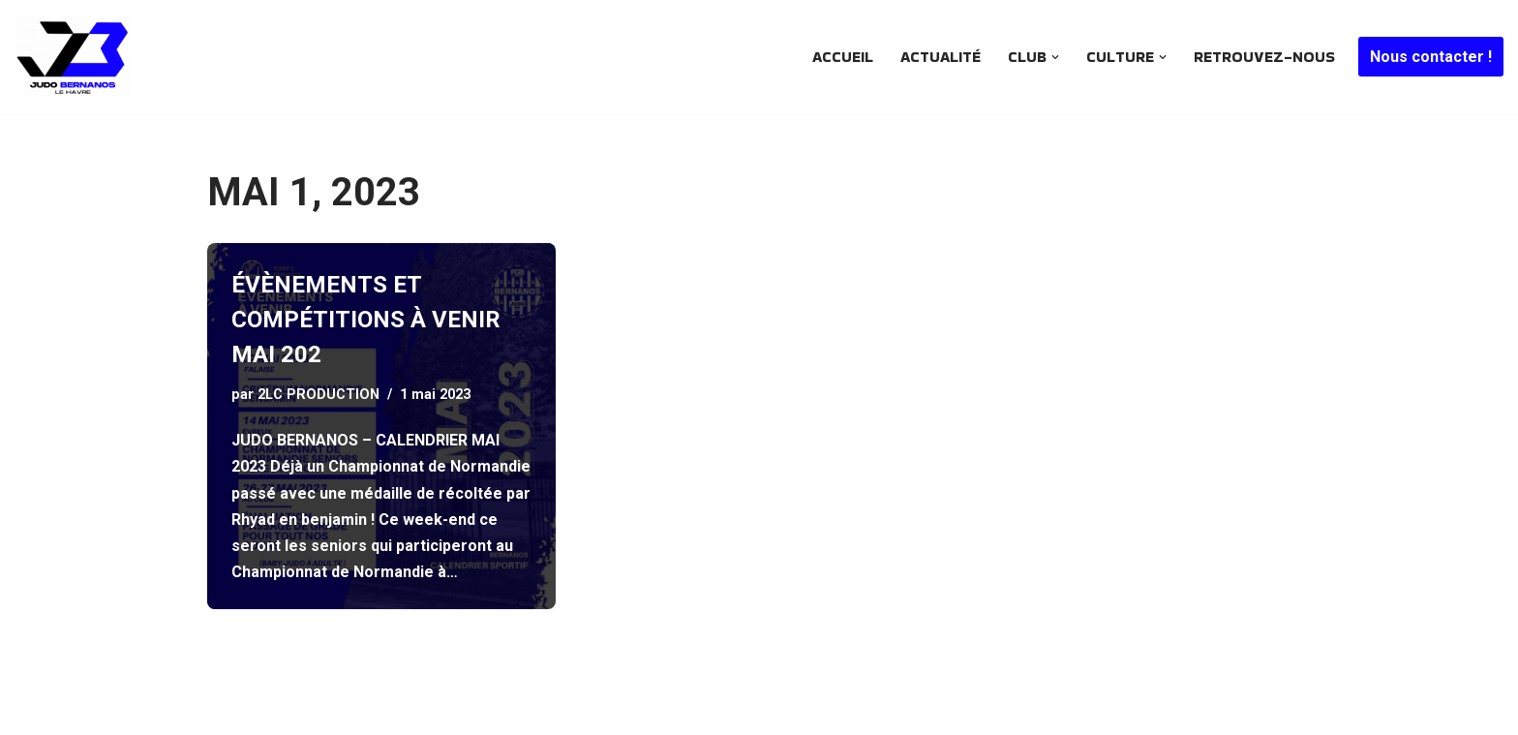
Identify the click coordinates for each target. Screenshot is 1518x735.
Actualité (940, 57)
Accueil (842, 57)
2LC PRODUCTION (319, 394)
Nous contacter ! (1431, 56)
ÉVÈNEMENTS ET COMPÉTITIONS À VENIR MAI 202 (366, 319)
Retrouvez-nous (1264, 57)
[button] (1055, 57)
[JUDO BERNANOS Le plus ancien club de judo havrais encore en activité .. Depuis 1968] (77, 56)
